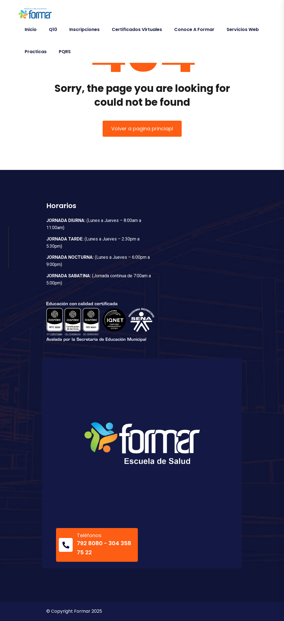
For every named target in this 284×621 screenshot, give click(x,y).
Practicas (36, 51)
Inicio (31, 29)
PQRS (65, 51)
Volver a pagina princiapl (142, 128)
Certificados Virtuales (137, 29)
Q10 (53, 29)
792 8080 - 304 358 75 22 (104, 547)
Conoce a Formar (194, 29)
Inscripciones (84, 29)
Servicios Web (243, 29)
